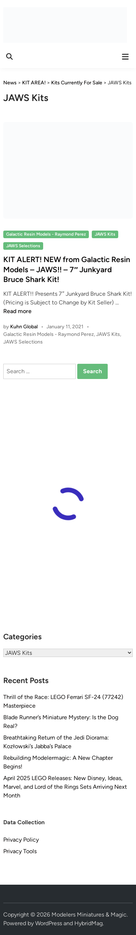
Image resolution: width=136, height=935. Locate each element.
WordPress (48, 923)
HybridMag (88, 923)
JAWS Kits (105, 234)
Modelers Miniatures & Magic (89, 914)
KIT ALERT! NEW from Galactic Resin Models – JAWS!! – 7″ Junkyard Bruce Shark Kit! (66, 269)
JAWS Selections (23, 245)
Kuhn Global (24, 327)
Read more (17, 311)
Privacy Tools (20, 851)
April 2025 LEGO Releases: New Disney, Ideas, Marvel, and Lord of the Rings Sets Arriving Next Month (65, 787)
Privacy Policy (21, 839)
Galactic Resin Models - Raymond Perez (46, 234)
